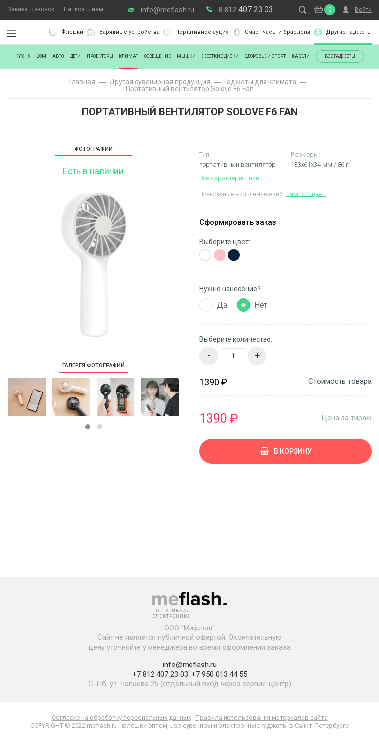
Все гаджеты (340, 56)
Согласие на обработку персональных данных (121, 717)
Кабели (301, 56)
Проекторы (100, 56)
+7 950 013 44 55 (219, 674)
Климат (128, 56)
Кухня (23, 56)
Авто (58, 56)
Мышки (186, 56)
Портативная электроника (34, 32)
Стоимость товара (340, 381)
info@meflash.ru (167, 9)
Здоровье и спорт (265, 56)
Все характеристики (229, 178)
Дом (41, 56)
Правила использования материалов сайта (261, 717)
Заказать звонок (30, 9)
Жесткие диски (220, 56)
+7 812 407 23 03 (160, 674)
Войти (363, 10)
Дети (75, 56)
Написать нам (83, 9)
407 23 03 (246, 9)
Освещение (157, 56)
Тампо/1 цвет (306, 194)
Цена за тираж (346, 417)
